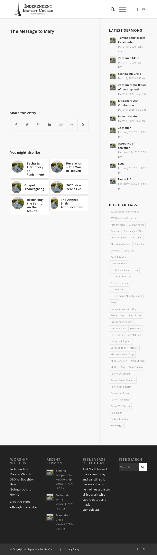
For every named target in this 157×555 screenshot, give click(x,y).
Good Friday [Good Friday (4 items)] (134, 315)
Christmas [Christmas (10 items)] (136, 237)
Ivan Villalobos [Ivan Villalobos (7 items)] (118, 328)
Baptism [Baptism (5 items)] (115, 231)
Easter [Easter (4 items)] (114, 302)
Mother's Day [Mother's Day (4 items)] (118, 367)
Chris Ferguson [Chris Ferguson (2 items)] (119, 237)
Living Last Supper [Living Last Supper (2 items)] (121, 341)
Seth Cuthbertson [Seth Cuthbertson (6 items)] (120, 418)
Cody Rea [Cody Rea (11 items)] (139, 244)
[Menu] (120, 9)
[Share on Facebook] (16, 124)
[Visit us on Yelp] (83, 124)
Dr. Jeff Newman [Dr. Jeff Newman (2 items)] (120, 283)
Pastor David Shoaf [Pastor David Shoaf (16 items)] (121, 386)
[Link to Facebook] (138, 9)
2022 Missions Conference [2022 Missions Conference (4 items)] (125, 211)
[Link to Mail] (144, 9)
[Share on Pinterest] (38, 124)
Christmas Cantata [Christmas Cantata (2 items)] (120, 244)
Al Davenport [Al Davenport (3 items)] (136, 224)
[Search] (111, 9)
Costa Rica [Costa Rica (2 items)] (129, 250)
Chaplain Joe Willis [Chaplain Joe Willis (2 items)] (133, 231)
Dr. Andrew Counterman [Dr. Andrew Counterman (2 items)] (124, 269)
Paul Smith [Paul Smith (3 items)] (116, 412)
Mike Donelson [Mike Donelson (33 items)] (119, 360)
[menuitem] (111, 9)
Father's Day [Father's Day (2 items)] (117, 315)
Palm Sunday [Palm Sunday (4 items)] (136, 367)
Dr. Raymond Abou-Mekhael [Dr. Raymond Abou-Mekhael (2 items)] (126, 295)
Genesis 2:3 (91, 509)
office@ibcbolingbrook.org (28, 507)
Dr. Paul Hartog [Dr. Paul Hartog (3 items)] (119, 289)
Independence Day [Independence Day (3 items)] (121, 321)
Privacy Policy (72, 549)
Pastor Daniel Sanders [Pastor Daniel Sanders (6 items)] (123, 380)
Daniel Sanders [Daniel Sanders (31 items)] (119, 257)
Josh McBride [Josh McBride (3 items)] (134, 334)
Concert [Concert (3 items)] (115, 250)
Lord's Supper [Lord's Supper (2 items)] (118, 347)
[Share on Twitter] (27, 124)
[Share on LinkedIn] (49, 124)
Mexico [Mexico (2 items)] (134, 347)
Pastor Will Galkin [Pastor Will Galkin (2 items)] (120, 406)
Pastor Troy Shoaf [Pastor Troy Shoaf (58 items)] (120, 399)
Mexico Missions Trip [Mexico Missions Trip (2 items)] (122, 354)
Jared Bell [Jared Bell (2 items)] (135, 328)
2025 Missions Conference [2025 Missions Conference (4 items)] (125, 218)
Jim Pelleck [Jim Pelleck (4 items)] (117, 334)
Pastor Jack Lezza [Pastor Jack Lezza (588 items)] (120, 393)
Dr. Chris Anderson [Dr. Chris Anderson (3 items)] (121, 276)
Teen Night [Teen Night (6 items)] (117, 425)
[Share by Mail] (71, 124)
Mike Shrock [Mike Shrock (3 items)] (138, 360)
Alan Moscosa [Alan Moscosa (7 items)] (118, 224)
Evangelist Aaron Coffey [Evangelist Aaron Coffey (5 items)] (123, 308)
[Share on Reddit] (60, 124)
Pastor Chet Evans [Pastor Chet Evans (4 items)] (120, 373)
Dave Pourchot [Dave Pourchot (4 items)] (119, 263)
